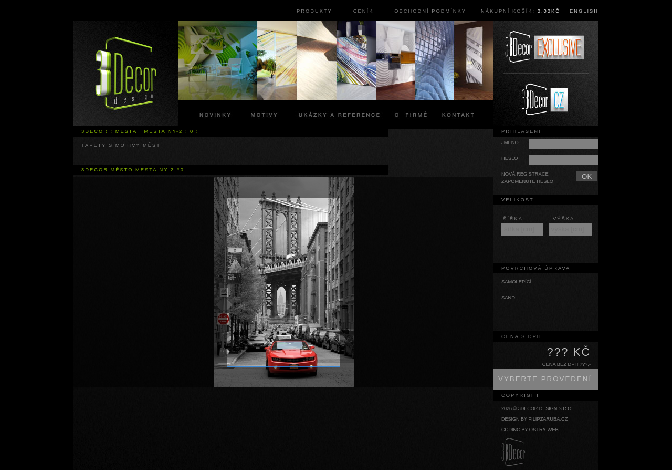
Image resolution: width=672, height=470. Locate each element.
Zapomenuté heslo (527, 181)
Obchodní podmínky (430, 11)
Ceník (363, 11)
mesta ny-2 (163, 131)
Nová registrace (525, 174)
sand (508, 297)
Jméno (510, 142)
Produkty (314, 11)
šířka (513, 218)
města (126, 131)
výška (563, 218)
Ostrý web (544, 429)
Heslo (509, 158)
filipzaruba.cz (548, 419)
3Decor (94, 131)
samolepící (516, 281)
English (584, 11)
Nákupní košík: (520, 11)
